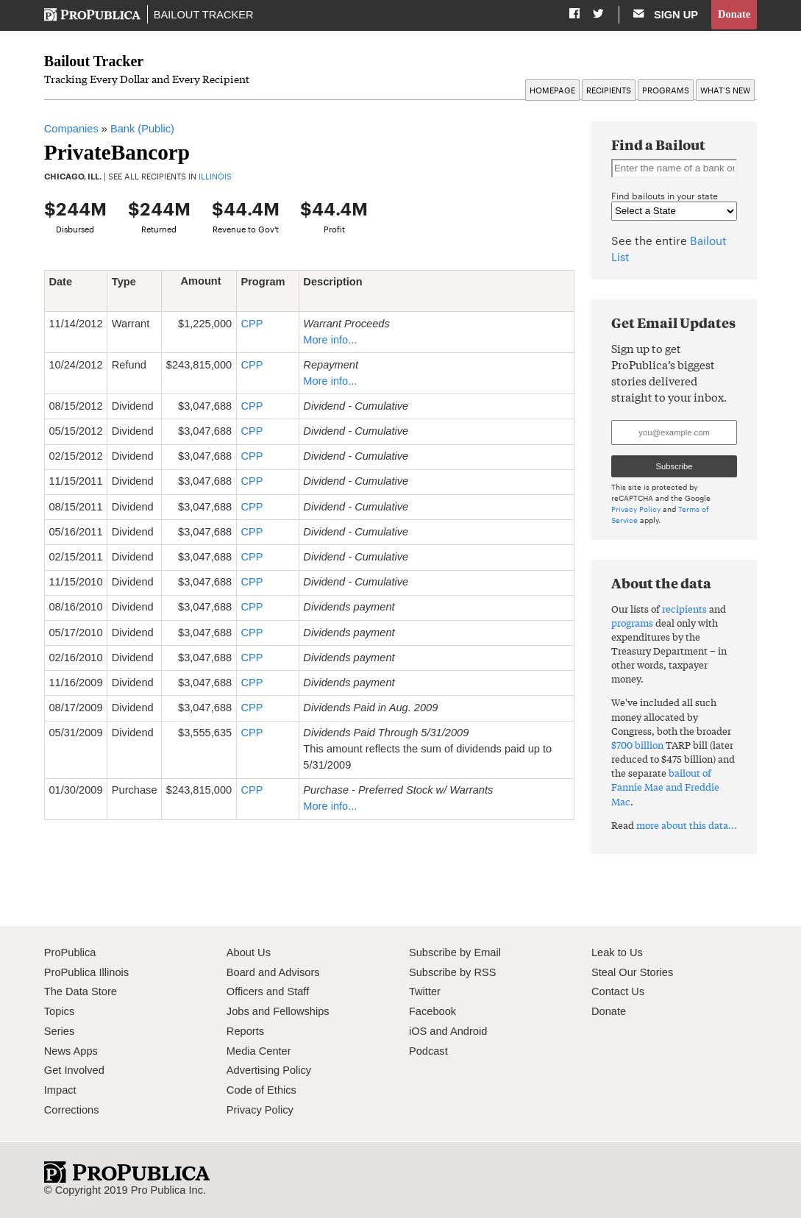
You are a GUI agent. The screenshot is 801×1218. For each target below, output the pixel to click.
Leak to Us (617, 952)
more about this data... (686, 825)
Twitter (425, 992)
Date (65, 282)
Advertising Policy (269, 1071)
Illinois (215, 176)
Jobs (238, 1011)
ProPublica (70, 952)
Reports (245, 1031)
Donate (734, 14)
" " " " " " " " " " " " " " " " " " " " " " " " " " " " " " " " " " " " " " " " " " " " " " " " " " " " (674, 211)
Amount (206, 282)
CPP (252, 324)
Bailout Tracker (204, 15)
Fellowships (301, 1011)
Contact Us (617, 992)
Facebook (432, 1011)
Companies (71, 129)
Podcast (428, 1051)
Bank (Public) (142, 129)
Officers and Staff (268, 992)
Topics (59, 1011)
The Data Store (80, 992)
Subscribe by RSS (452, 972)
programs (632, 623)
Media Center (259, 1051)
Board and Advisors (273, 972)
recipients (684, 609)
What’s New (725, 90)
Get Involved (74, 1071)
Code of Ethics (261, 1090)
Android (468, 1031)
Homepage (552, 90)
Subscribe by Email (455, 952)
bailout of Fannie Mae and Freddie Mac (665, 787)
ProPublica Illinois (86, 972)
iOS (418, 1031)
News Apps (71, 1051)
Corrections (71, 1110)
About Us (249, 952)
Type (129, 282)
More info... (330, 340)
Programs (665, 90)
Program (263, 290)
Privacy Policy (636, 509)
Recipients (608, 90)
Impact (60, 1090)
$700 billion (637, 745)
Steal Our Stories (632, 972)
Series (59, 1031)
